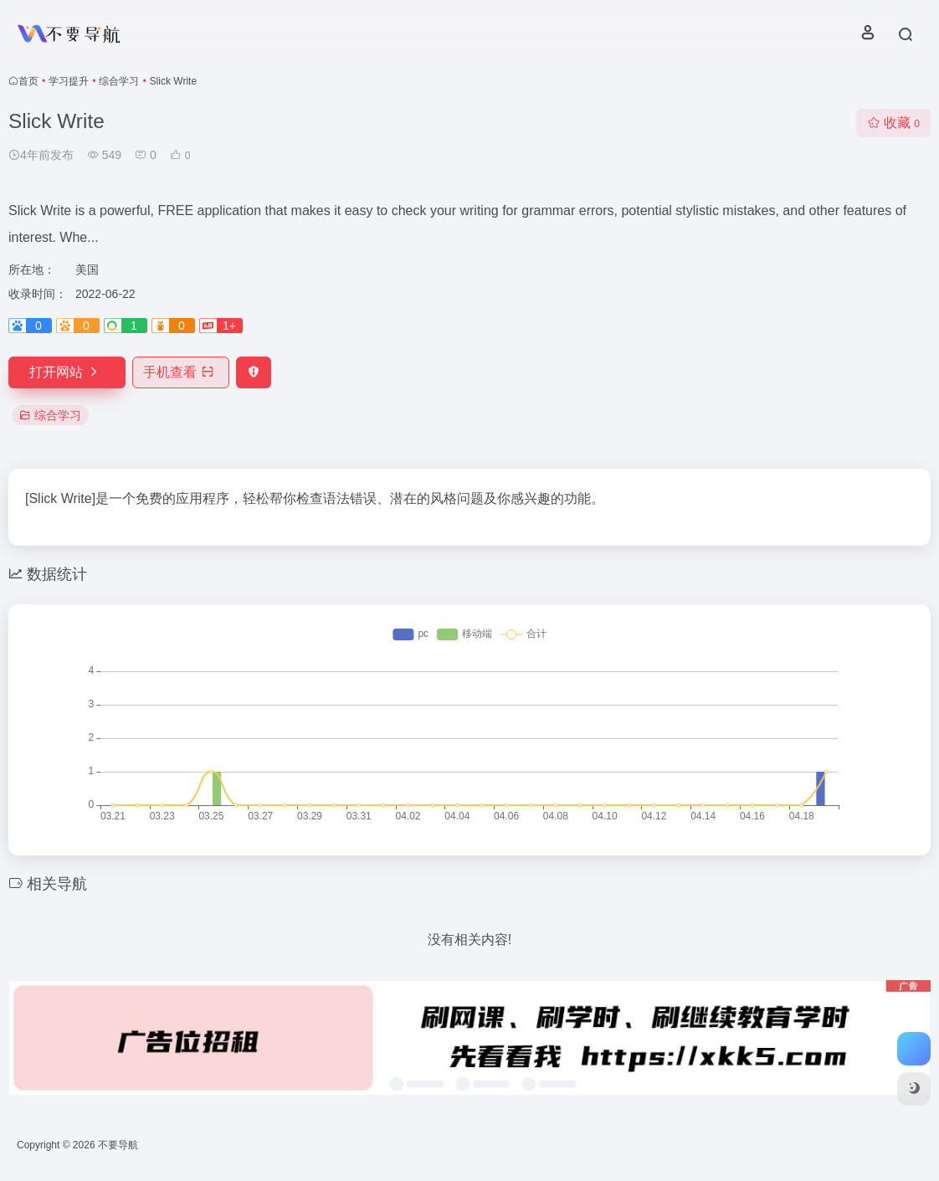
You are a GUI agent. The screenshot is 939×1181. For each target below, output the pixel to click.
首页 (28, 81)
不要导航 (118, 1145)
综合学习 (119, 81)
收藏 (893, 123)
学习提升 (69, 81)
